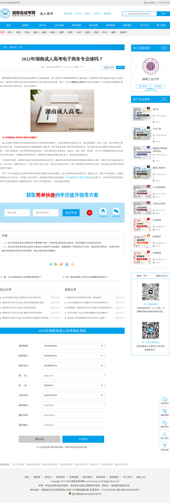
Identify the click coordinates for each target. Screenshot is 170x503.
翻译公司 (95, 464)
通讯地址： (24, 425)
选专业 (42, 25)
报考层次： (24, 355)
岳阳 (18, 32)
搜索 (163, 14)
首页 (8, 25)
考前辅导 (107, 14)
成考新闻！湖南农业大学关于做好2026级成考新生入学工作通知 (95, 308)
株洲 (44, 32)
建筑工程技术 (159, 168)
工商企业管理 (159, 204)
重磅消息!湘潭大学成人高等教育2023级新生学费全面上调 (27, 318)
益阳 (87, 32)
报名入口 (141, 477)
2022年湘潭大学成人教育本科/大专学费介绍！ (22, 297)
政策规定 (127, 25)
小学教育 (157, 220)
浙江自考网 (18, 464)
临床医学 (157, 236)
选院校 (25, 25)
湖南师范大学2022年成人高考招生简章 (19, 308)
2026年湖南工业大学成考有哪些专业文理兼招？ (88, 313)
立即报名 (158, 86)
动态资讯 (59, 25)
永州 (78, 32)
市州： (3, 32)
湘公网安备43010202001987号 (85, 494)
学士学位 (144, 25)
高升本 (97, 14)
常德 (27, 32)
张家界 (123, 32)
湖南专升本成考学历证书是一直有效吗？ (85, 297)
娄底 (96, 32)
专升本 (78, 14)
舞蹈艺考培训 (121, 464)
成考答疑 (110, 25)
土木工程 (157, 129)
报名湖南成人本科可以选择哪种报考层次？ (89, 277)
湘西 (113, 32)
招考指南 (76, 25)
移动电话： (24, 405)
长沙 (9, 32)
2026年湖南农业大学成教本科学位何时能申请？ (88, 303)
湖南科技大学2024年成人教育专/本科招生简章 (22, 313)
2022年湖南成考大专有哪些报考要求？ (25, 277)
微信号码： (24, 415)
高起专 (88, 14)
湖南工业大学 (150, 79)
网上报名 (161, 25)
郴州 (53, 32)
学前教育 (157, 253)
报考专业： (24, 365)
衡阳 (35, 32)
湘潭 (61, 32)
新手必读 (68, 14)
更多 (164, 48)
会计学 (156, 109)
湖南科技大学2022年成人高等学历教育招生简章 (23, 303)
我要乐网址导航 (49, 464)
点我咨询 (103, 213)
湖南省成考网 (33, 464)
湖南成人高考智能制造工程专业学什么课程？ (87, 318)
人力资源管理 (159, 187)
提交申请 (71, 212)
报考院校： (24, 346)
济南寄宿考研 (66, 464)
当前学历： (24, 395)
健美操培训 (107, 464)
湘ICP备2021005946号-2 (128, 490)
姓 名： (24, 375)
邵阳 (70, 32)
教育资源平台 (82, 464)
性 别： (24, 385)
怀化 (104, 32)
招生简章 (93, 25)
